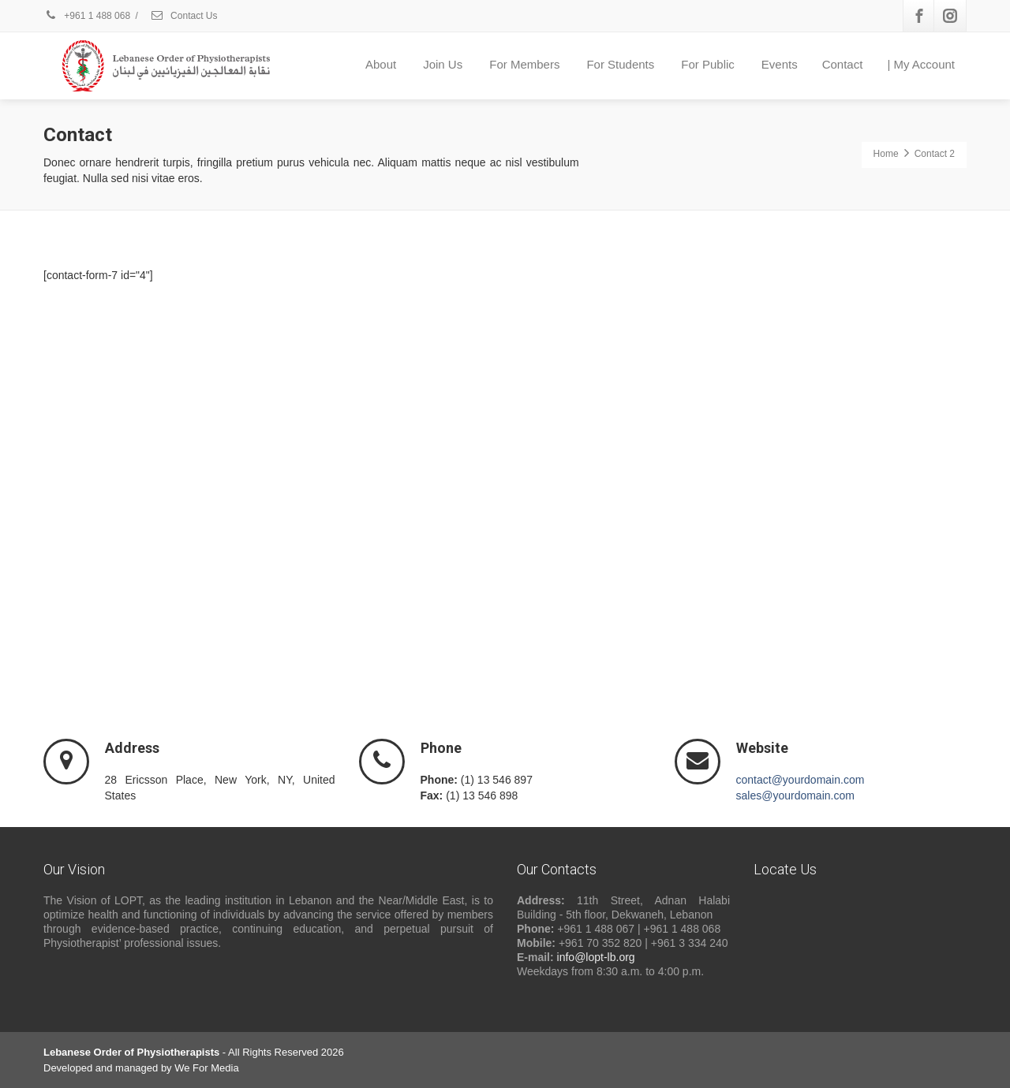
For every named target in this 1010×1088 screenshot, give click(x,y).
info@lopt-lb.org (596, 957)
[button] (784, 492)
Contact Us (184, 15)
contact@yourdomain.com (800, 779)
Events (779, 64)
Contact (842, 64)
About (380, 64)
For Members (524, 64)
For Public (708, 64)
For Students (620, 64)
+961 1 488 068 (86, 15)
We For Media (206, 1068)
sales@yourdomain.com (795, 795)
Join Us (442, 64)
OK (841, 354)
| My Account (921, 64)
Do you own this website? (671, 354)
